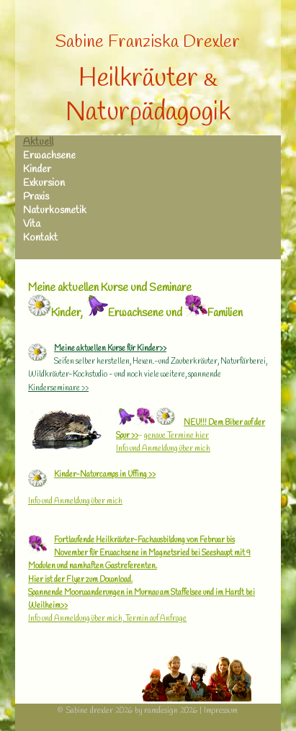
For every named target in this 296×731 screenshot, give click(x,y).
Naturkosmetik (54, 210)
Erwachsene (49, 156)
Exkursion (44, 183)
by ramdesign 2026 (166, 711)
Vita (31, 224)
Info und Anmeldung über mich (163, 449)
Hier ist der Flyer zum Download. (80, 580)
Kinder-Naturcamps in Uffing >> (105, 475)
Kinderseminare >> (58, 388)
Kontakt (40, 238)
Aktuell (38, 142)
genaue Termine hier (176, 436)
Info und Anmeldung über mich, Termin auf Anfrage (107, 619)
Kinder (37, 169)
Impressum (221, 711)
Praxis (36, 197)
